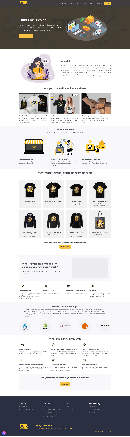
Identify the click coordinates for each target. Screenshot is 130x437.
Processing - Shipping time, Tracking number (51, 415)
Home (64, 3)
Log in (107, 3)
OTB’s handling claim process (51, 409)
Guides (45, 406)
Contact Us (98, 3)
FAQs (84, 3)
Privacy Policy (23, 406)
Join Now (65, 384)
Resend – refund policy (26, 409)
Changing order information (51, 412)
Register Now (26, 36)
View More (65, 246)
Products (71, 3)
